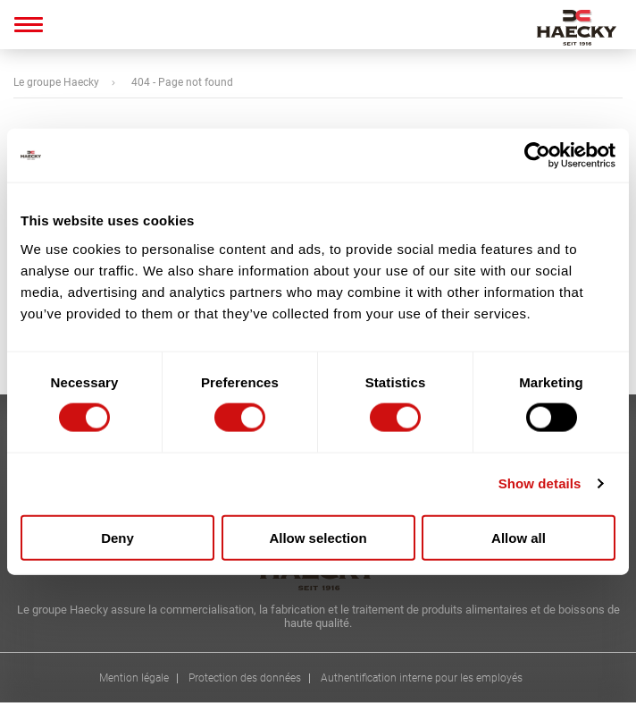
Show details (540, 483)
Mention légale (134, 678)
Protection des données (244, 678)
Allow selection (317, 537)
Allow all (518, 537)
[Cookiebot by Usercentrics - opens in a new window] (537, 155)
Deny (117, 537)
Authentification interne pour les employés (422, 678)
